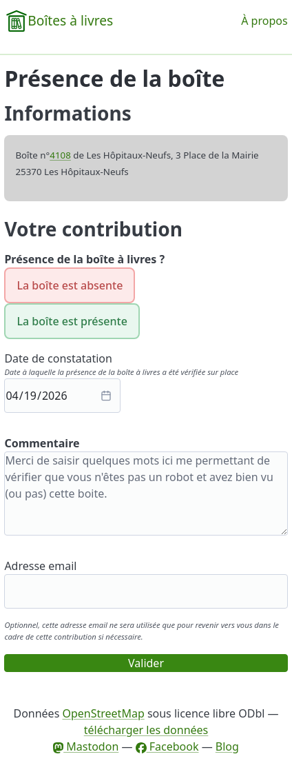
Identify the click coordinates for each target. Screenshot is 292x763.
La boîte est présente (72, 321)
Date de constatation (58, 358)
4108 (60, 155)
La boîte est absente (70, 285)
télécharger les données (146, 729)
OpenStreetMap (103, 713)
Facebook (167, 746)
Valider (146, 663)
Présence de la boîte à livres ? (84, 259)
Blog (227, 746)
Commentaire (41, 443)
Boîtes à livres (70, 20)
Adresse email (40, 565)
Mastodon (85, 746)
